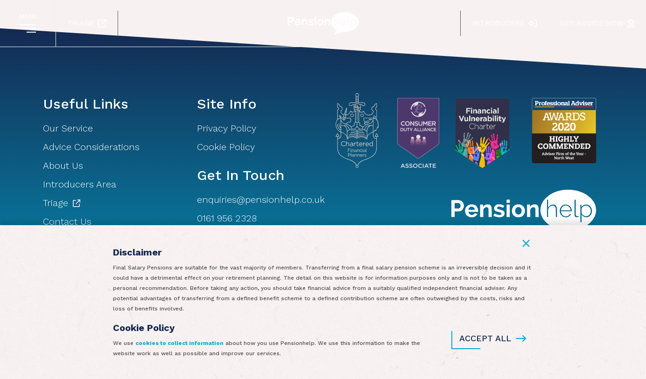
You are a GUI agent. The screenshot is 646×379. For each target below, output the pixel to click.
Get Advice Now (597, 23)
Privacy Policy (226, 128)
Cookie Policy (226, 146)
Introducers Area (79, 184)
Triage (86, 23)
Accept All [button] (492, 338)
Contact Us (67, 221)
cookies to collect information (179, 343)
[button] (526, 243)
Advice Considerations (91, 146)
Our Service (68, 128)
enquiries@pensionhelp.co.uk (261, 199)
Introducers (504, 23)
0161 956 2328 (227, 218)
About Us (63, 165)
